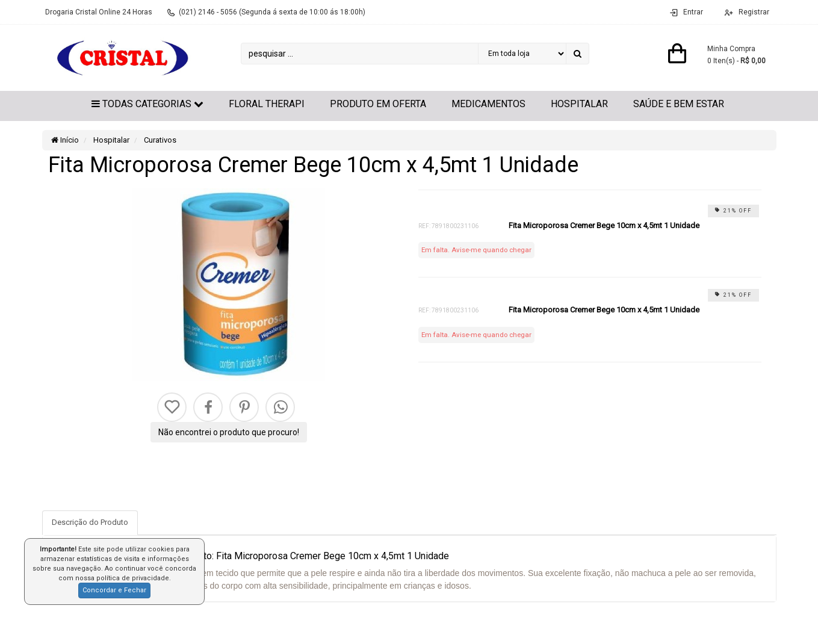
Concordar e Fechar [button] (114, 590)
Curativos (159, 139)
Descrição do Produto (90, 522)
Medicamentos (488, 104)
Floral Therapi (267, 104)
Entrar (693, 12)
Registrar (753, 12)
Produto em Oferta (378, 104)
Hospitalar (579, 104)
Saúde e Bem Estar (678, 104)
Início (65, 139)
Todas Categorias (147, 104)
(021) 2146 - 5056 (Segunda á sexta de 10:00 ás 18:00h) (272, 12)
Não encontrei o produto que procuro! (228, 432)
